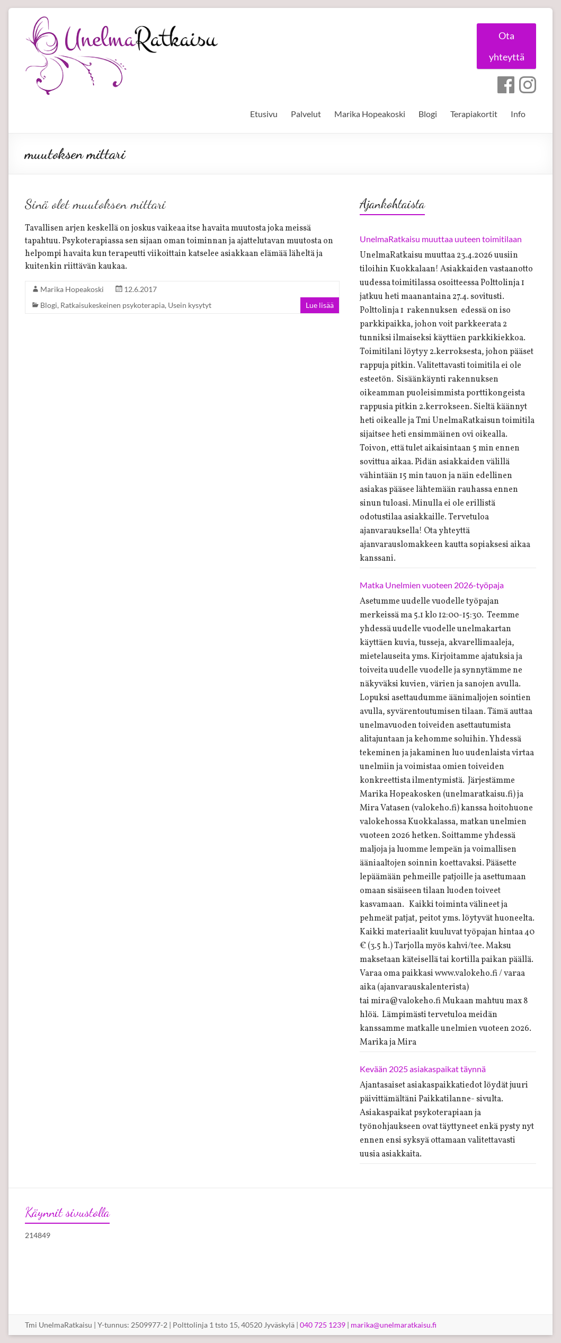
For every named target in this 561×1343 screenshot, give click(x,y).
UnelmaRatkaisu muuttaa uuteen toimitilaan (441, 239)
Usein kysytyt (189, 305)
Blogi (427, 114)
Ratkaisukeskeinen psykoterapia (112, 305)
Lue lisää (320, 305)
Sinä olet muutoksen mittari (95, 204)
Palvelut (306, 114)
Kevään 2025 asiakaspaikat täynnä (423, 1069)
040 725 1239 (322, 1324)
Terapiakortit (473, 114)
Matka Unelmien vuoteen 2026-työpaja (432, 585)
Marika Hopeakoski (369, 114)
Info (518, 114)
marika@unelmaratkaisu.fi (394, 1324)
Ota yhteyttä (504, 47)
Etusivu (264, 114)
